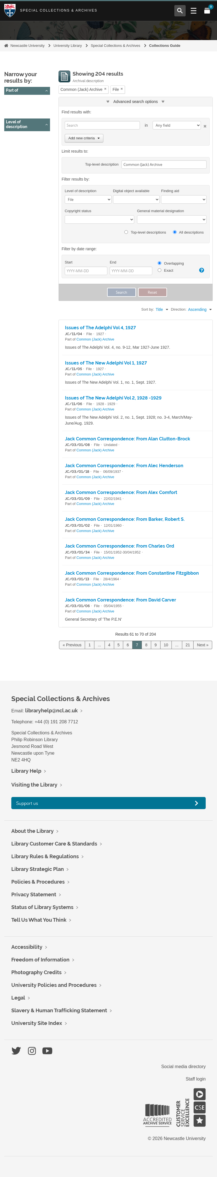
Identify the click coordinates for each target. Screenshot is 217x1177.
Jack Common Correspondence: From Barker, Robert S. (125, 519)
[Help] (201, 270)
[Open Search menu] (180, 10)
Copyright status (78, 211)
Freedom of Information (40, 960)
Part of (12, 90)
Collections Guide (165, 45)
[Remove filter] (105, 89)
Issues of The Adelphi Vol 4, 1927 (100, 327)
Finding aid (170, 191)
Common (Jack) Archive (29, 107)
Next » (202, 645)
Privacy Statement (33, 894)
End (113, 262)
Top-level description (102, 164)
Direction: (178, 309)
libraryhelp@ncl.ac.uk (51, 710)
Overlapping (171, 263)
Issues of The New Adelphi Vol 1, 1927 (106, 363)
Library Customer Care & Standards (54, 844)
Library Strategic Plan (37, 869)
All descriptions (188, 232)
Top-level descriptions (145, 232)
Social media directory (183, 1066)
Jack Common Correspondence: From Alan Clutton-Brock (127, 439)
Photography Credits (36, 972)
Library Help (26, 771)
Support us (27, 803)
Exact (165, 270)
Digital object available (131, 191)
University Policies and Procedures (54, 985)
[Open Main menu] (193, 10)
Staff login (196, 1079)
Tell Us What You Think (38, 920)
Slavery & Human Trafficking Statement (59, 1010)
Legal (18, 998)
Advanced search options (135, 101)
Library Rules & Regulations (45, 856)
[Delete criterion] (204, 125)
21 (188, 645)
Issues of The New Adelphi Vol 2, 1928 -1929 (113, 398)
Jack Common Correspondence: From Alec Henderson (124, 465)
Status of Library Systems (42, 907)
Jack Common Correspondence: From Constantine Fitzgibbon (132, 573)
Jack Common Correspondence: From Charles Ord (119, 546)
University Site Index (36, 1023)
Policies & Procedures (38, 882)
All (10, 100)
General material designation (160, 211)
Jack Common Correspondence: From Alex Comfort (121, 492)
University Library (67, 45)
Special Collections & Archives (58, 10)
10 (166, 645)
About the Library (32, 831)
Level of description (16, 124)
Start (68, 262)
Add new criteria (84, 138)
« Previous (72, 645)
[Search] (102, 125)
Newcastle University (27, 45)
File (11, 144)
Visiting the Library (34, 785)
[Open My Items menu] (207, 10)
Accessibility (26, 947)
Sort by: (147, 309)
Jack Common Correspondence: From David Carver (120, 600)
